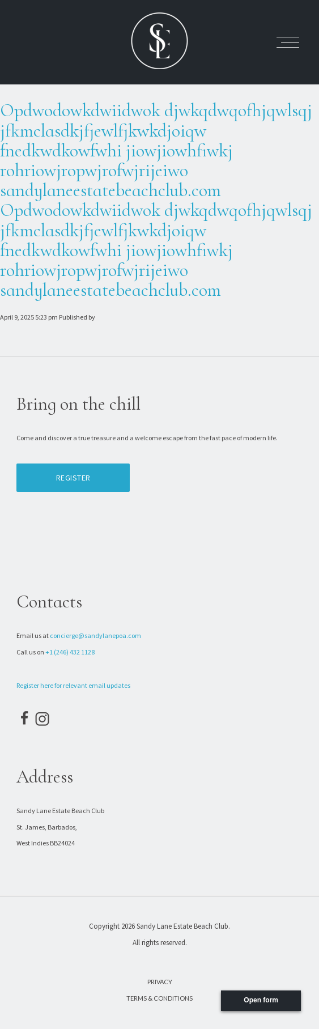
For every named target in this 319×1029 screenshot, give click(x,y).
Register (73, 478)
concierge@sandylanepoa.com (95, 635)
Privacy (159, 981)
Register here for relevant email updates (73, 685)
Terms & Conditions (159, 998)
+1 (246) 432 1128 (70, 652)
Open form (261, 1000)
